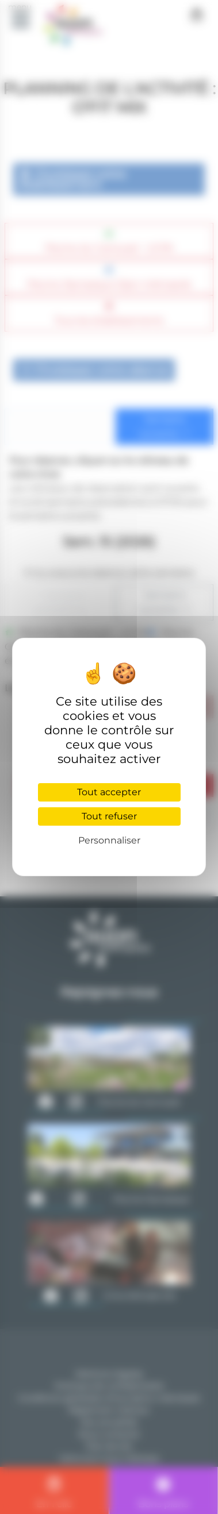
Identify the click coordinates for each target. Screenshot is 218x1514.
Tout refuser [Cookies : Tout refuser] (109, 816)
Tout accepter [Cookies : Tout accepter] (109, 792)
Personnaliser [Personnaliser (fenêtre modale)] (109, 840)
